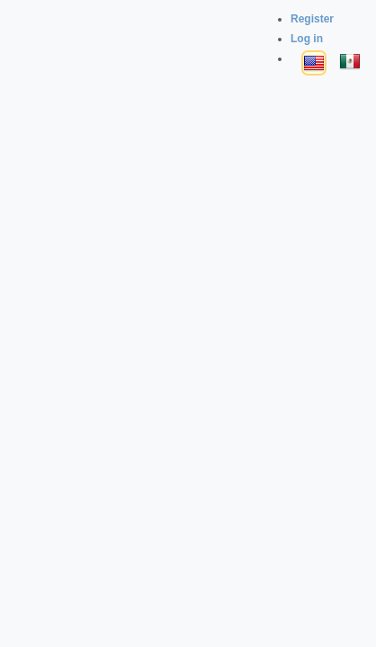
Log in (307, 38)
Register (312, 19)
